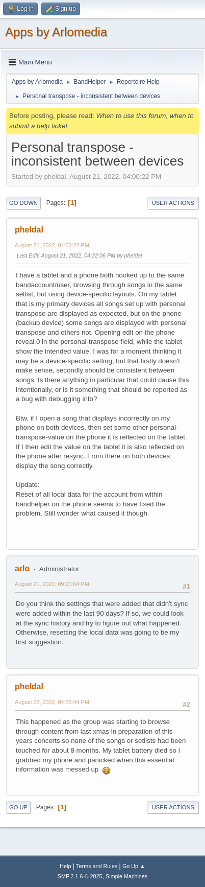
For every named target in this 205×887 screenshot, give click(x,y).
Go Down (23, 203)
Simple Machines (126, 876)
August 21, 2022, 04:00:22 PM (52, 245)
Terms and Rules (96, 866)
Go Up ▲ (133, 866)
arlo (22, 568)
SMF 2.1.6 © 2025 (80, 876)
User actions (173, 203)
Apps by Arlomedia (56, 32)
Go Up (18, 807)
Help (65, 866)
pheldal (29, 229)
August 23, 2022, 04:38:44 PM (52, 702)
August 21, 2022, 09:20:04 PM (52, 584)
